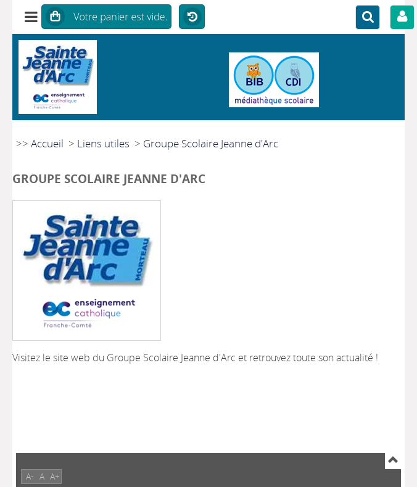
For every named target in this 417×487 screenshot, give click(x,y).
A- (30, 476)
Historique (192, 17)
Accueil (47, 143)
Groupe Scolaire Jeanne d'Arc (210, 143)
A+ (55, 476)
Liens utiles (103, 143)
